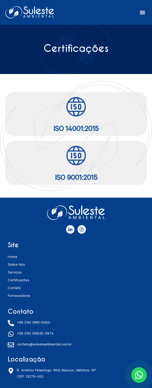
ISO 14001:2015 (76, 133)
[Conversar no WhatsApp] (139, 375)
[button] (142, 12)
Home (12, 257)
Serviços (15, 273)
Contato (14, 288)
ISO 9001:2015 (76, 181)
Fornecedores (19, 296)
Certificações (18, 281)
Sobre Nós (16, 265)
